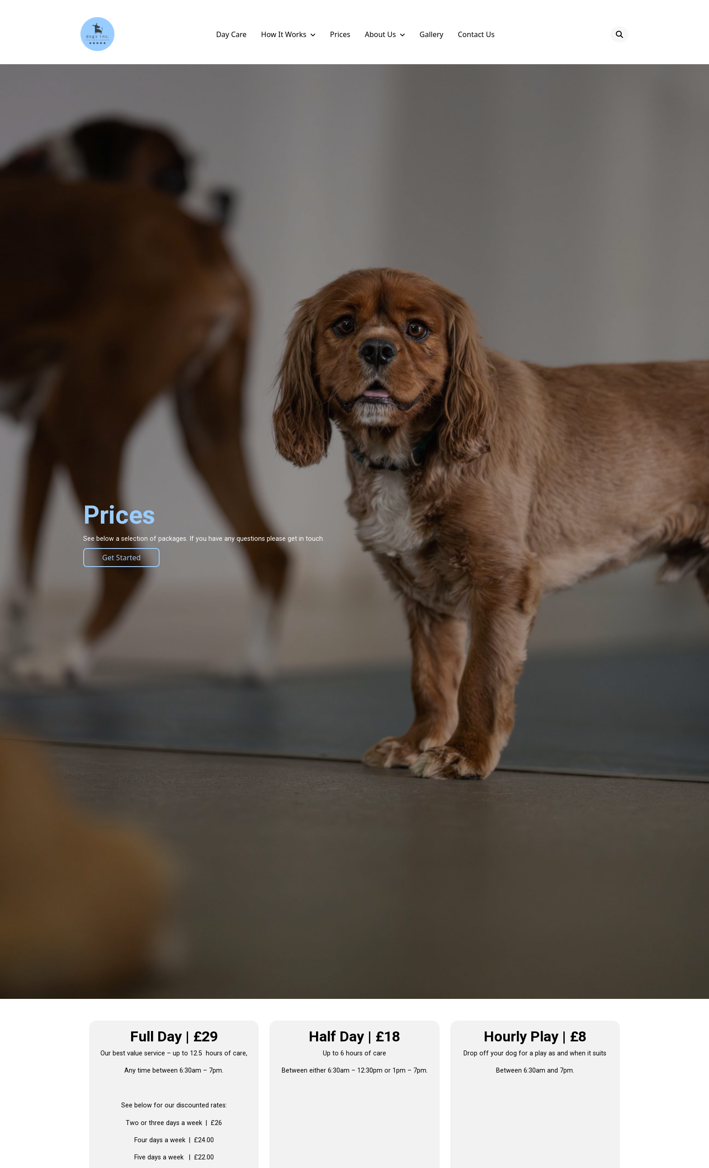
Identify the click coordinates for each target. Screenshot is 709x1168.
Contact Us (476, 34)
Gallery (432, 34)
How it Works (283, 34)
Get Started (121, 558)
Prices (340, 34)
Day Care (231, 34)
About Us (380, 34)
